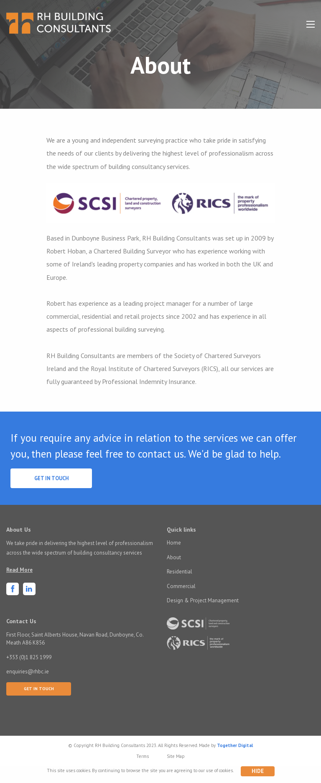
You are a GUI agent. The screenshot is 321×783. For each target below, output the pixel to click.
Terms (142, 756)
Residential (179, 571)
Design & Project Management (203, 600)
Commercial (181, 586)
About (174, 557)
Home (174, 542)
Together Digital (235, 745)
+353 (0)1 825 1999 (28, 657)
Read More (19, 569)
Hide (258, 771)
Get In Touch (51, 478)
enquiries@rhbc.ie (27, 671)
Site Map (176, 756)
